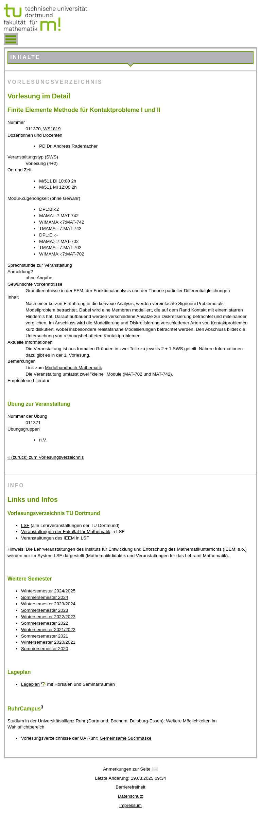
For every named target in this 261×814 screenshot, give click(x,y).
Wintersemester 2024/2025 (48, 590)
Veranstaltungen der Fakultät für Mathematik (65, 531)
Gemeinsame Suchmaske (126, 738)
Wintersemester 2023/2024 (48, 603)
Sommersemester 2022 (44, 623)
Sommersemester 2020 (44, 648)
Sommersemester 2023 (44, 610)
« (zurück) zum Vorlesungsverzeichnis (45, 457)
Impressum (130, 805)
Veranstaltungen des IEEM (48, 538)
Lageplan (30, 684)
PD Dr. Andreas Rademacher (68, 146)
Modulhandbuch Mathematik (73, 367)
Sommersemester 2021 (44, 636)
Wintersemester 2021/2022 (48, 629)
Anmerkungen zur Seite (126, 769)
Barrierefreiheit (130, 787)
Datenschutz (130, 796)
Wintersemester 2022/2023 (48, 616)
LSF (25, 525)
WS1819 (51, 128)
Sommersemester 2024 (44, 597)
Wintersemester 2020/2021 (48, 642)
